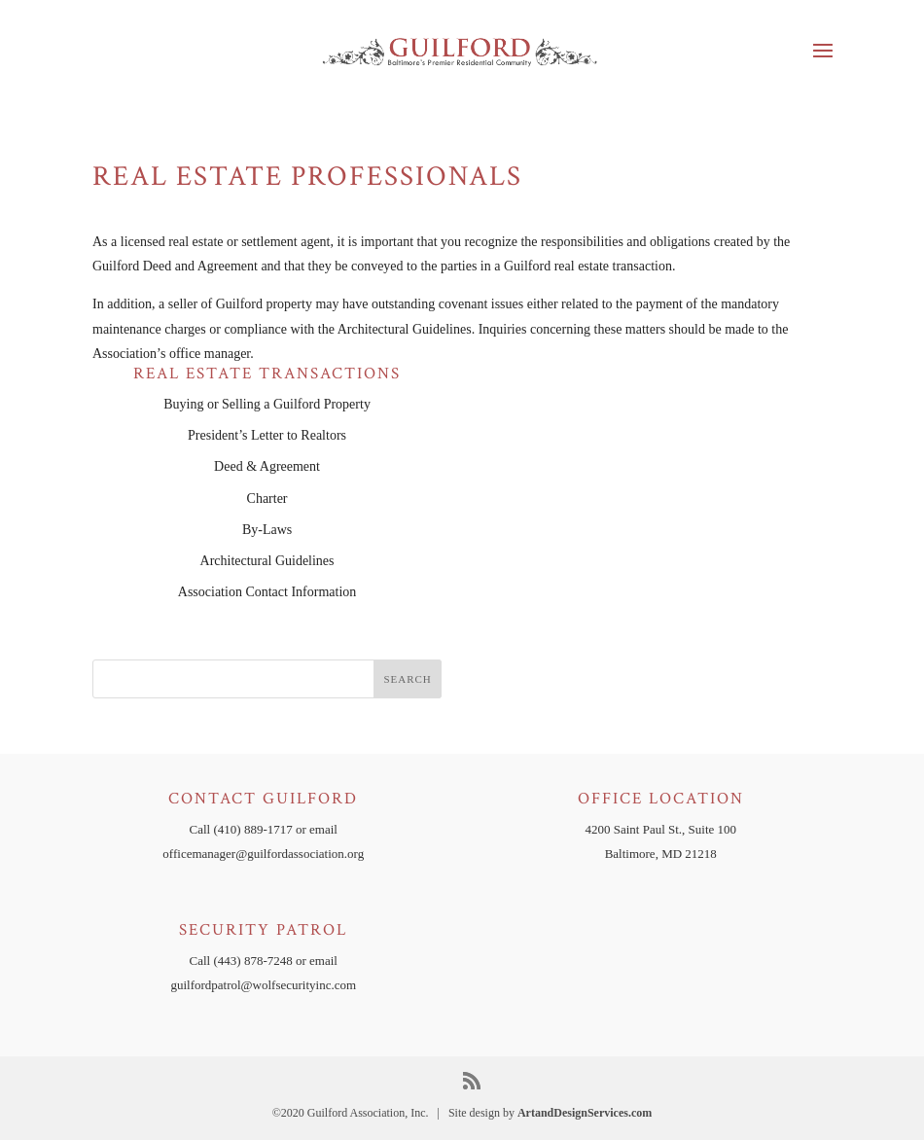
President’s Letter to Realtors (267, 435)
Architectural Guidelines (267, 560)
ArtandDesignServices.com (584, 1113)
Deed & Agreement (267, 466)
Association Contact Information (267, 592)
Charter (267, 498)
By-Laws (267, 529)
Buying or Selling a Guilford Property (267, 404)
